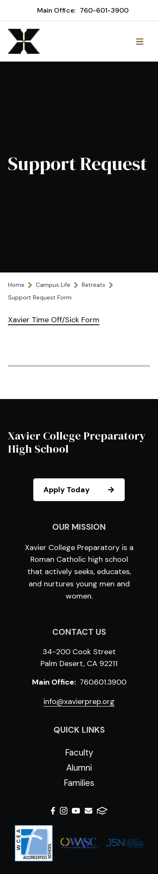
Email (88, 811)
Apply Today (83, 489)
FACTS (102, 811)
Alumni (79, 767)
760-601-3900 (104, 10)
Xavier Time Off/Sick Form (53, 320)
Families (79, 782)
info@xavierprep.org (79, 701)
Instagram (63, 811)
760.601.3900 (103, 682)
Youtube (76, 811)
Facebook (53, 811)
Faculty (79, 752)
